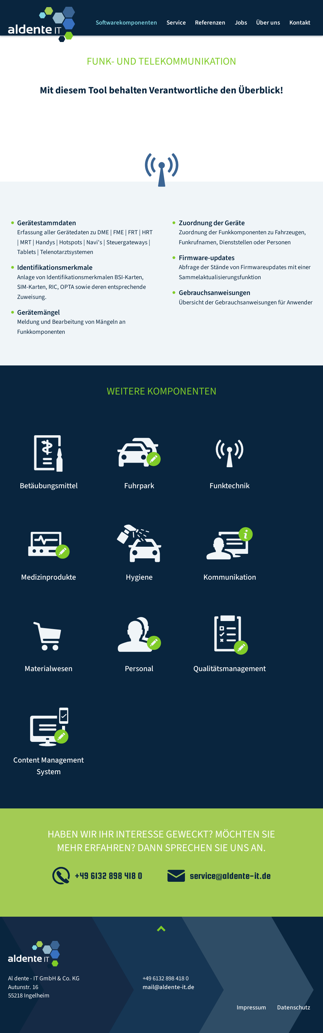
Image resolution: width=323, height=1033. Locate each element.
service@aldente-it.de (230, 875)
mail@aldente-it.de (168, 987)
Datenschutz (293, 1007)
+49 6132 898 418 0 (108, 875)
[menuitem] (127, 22)
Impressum (251, 1007)
